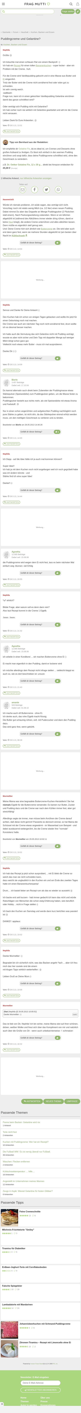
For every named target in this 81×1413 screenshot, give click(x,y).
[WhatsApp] (58, 189)
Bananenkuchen (43, 65)
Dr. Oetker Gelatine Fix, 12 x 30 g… (24, 165)
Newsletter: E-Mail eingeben (35, 1377)
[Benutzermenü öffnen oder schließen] (77, 4)
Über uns (45, 1398)
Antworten (11, 131)
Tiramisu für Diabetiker (13, 1248)
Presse (44, 1401)
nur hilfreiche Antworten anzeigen (36, 178)
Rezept (17, 65)
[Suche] (71, 4)
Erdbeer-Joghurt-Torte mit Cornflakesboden (24, 1267)
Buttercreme (47, 229)
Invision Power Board (36, 1363)
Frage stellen (68, 11)
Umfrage (72, 1101)
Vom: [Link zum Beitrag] (5, 125)
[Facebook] (34, 189)
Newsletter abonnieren (41, 1390)
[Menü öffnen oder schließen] (3, 4)
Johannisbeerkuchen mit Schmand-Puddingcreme (44, 1324)
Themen (25, 1401)
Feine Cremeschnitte (29, 1211)
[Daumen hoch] (57, 243)
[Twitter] (46, 189)
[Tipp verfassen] (77, 11)
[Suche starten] (3, 11)
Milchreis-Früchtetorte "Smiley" (18, 1230)
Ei (4, 79)
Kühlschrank (18, 235)
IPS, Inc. (55, 1363)
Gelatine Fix (24, 149)
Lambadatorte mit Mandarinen (17, 1304)
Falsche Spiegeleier (12, 1286)
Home (23, 1398)
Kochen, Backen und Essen (15, 45)
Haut (11, 222)
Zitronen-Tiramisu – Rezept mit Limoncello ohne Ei (45, 1342)
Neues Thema (53, 1101)
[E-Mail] (22, 189)
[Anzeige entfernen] (2, 1404)
